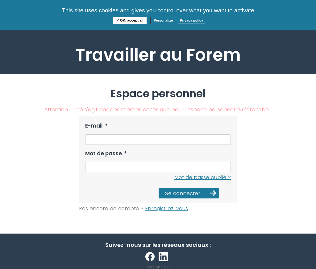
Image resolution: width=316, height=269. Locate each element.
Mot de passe (106, 153)
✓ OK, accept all (129, 20)
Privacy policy (191, 20)
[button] (189, 193)
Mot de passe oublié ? (202, 177)
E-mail (96, 125)
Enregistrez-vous (166, 208)
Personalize (163, 20)
